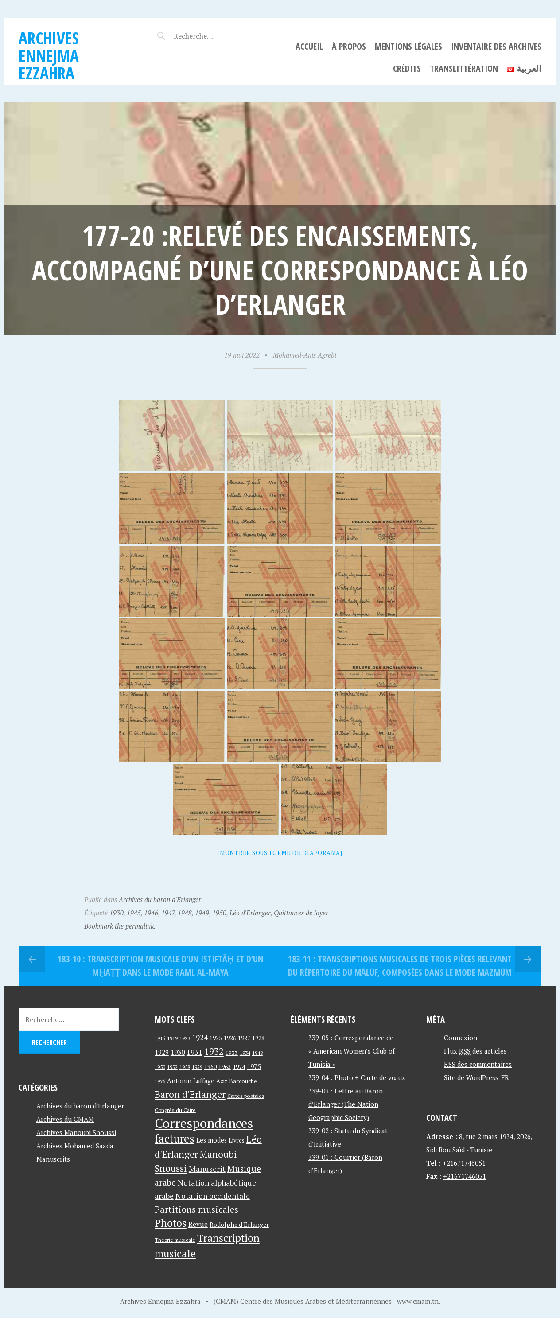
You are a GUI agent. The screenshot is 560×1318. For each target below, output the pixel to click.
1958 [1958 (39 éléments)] (184, 1067)
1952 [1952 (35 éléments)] (172, 1067)
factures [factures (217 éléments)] (174, 1138)
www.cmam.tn (418, 1301)
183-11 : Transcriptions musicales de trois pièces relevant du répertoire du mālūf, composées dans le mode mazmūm (400, 965)
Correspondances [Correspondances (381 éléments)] (204, 1123)
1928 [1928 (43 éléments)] (258, 1038)
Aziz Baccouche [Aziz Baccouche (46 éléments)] (236, 1081)
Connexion (460, 1037)
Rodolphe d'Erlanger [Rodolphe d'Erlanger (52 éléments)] (239, 1224)
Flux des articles (475, 1050)
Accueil (309, 46)
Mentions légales (408, 46)
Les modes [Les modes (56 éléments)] (211, 1140)
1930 (116, 912)
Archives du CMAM (65, 1119)
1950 (219, 912)
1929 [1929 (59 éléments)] (162, 1052)
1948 (185, 912)
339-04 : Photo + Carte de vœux (356, 1077)
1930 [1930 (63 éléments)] (178, 1052)
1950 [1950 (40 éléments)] (160, 1066)
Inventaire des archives (496, 46)
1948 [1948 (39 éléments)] (257, 1053)
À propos (349, 46)
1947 (168, 912)
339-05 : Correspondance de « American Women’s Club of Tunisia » (351, 1051)
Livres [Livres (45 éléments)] (237, 1140)
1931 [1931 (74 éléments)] (194, 1052)
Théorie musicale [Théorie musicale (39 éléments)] (175, 1239)
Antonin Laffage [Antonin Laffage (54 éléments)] (190, 1081)
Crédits (407, 68)
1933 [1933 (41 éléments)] (232, 1053)
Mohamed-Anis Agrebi (304, 354)
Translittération (464, 68)
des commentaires (478, 1064)
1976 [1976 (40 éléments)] (160, 1081)
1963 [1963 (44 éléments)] (224, 1067)
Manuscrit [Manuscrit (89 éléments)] (207, 1168)
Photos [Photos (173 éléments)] (171, 1223)
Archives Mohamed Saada (74, 1145)
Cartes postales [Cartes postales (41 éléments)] (245, 1096)
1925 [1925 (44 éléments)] (216, 1038)
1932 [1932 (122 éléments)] (214, 1052)
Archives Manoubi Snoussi (76, 1132)
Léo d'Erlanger (250, 912)
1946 (151, 912)
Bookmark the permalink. (120, 925)
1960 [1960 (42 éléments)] (210, 1067)
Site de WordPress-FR (476, 1077)
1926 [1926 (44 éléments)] (230, 1038)
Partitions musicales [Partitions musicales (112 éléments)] (196, 1209)
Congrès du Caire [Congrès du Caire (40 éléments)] (175, 1109)
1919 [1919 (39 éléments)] (172, 1038)
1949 (202, 912)
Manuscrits (53, 1159)
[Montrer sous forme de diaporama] (280, 853)
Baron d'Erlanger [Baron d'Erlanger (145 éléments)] (190, 1094)
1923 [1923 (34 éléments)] (184, 1038)
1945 (134, 912)
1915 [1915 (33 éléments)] (160, 1038)
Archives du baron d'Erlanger (160, 899)
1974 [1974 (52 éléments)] (239, 1066)
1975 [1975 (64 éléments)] (254, 1066)
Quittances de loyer (301, 912)
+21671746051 (464, 1163)
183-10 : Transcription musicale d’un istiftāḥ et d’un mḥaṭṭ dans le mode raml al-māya (160, 965)
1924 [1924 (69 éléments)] (200, 1037)
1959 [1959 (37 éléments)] (197, 1067)
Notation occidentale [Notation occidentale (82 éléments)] (212, 1196)
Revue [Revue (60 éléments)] (198, 1224)
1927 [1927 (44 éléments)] (244, 1038)
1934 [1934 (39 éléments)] (245, 1053)
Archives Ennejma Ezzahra (49, 55)
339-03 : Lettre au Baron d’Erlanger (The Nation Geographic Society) (345, 1104)
